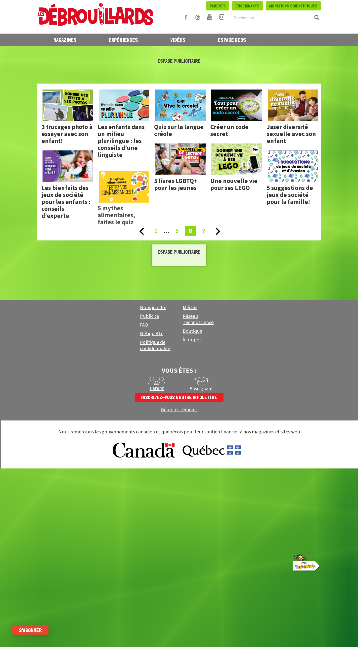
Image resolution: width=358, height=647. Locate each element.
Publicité (149, 316)
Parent (157, 388)
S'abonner (30, 630)
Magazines (65, 40)
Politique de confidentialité (155, 345)
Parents (218, 5)
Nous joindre (153, 307)
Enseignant (201, 388)
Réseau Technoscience (198, 319)
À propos (192, 339)
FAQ (144, 325)
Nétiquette (151, 333)
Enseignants (247, 5)
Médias (190, 307)
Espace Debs (232, 40)
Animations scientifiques (293, 5)
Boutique (192, 331)
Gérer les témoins (179, 410)
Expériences (123, 40)
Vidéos (177, 40)
